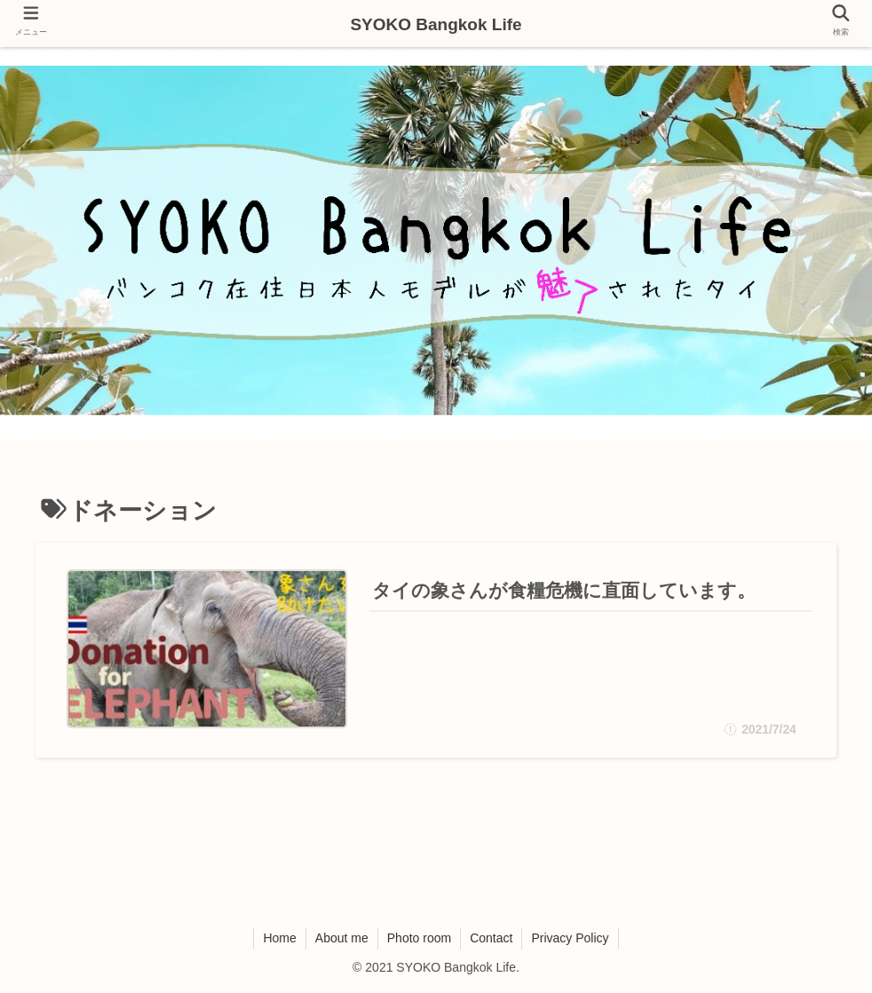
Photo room (419, 938)
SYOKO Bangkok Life (435, 24)
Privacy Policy (569, 938)
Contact (491, 938)
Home (279, 938)
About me (342, 938)
